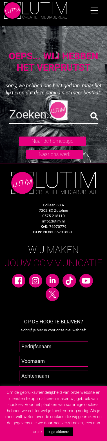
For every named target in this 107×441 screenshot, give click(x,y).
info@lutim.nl (53, 221)
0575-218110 (53, 215)
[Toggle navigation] (94, 10)
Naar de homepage (52, 141)
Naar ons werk (54, 154)
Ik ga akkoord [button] (59, 432)
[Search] (53, 116)
